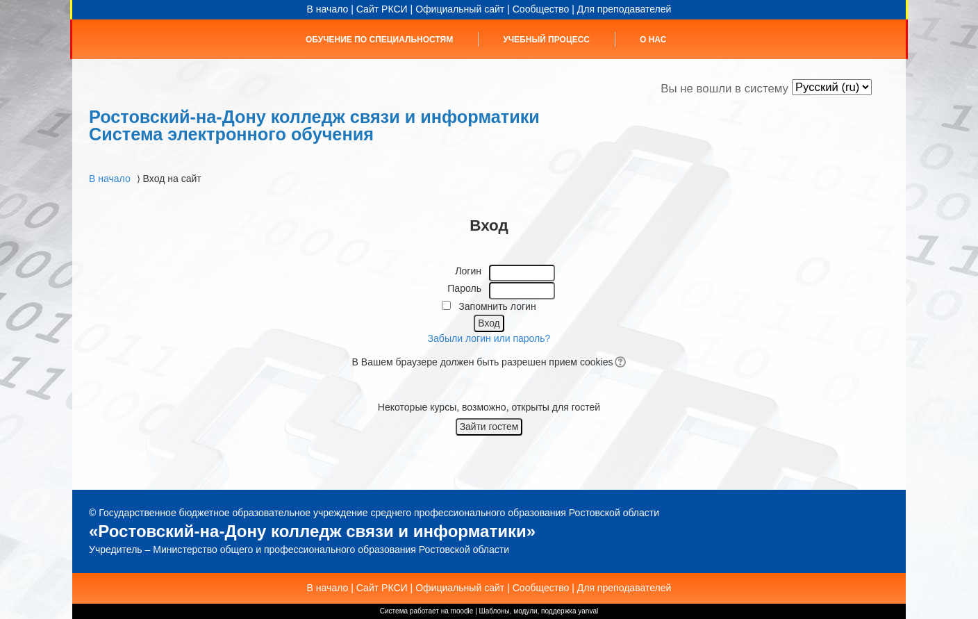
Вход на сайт (172, 178)
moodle (462, 611)
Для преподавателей (624, 9)
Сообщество (541, 9)
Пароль (464, 288)
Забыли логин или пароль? (489, 338)
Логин (468, 271)
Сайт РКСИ (382, 9)
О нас (653, 39)
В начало (328, 9)
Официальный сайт (459, 9)
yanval (588, 611)
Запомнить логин (497, 306)
